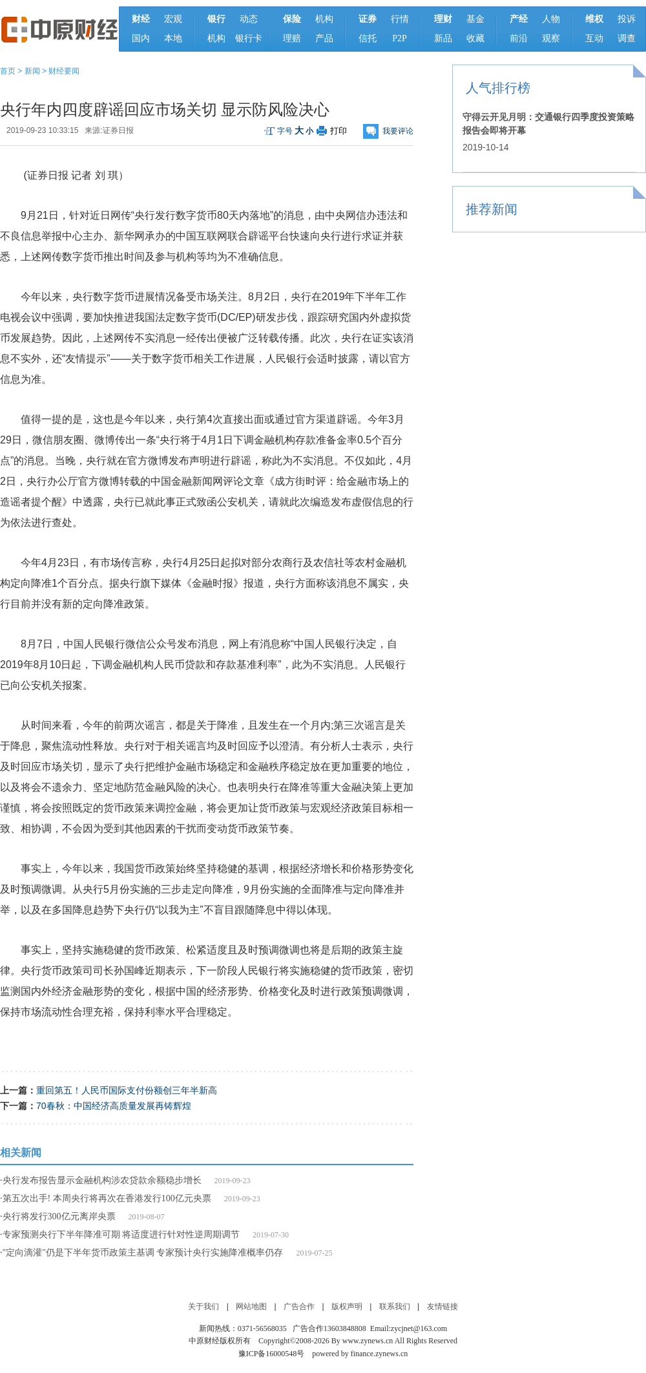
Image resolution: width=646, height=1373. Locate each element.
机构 (216, 38)
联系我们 (394, 1306)
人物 (551, 19)
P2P (399, 38)
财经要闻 (63, 71)
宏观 (173, 19)
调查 (627, 38)
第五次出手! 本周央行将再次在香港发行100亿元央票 (107, 1198)
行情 (400, 19)
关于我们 (203, 1306)
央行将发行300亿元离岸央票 (59, 1216)
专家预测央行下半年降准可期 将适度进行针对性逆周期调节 (121, 1234)
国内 (141, 38)
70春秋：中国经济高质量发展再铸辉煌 (113, 1106)
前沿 (519, 38)
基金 (475, 19)
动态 (249, 19)
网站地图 (251, 1306)
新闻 (32, 71)
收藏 (475, 38)
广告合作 (299, 1306)
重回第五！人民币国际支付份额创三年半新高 (126, 1090)
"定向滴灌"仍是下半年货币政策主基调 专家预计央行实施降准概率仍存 (143, 1252)
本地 (173, 38)
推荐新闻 (491, 209)
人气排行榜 (498, 88)
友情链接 (442, 1306)
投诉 (627, 19)
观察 (551, 38)
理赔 (292, 38)
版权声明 (346, 1306)
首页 (8, 71)
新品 (443, 38)
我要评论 (397, 131)
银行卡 (248, 38)
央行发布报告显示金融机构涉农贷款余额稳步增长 (102, 1180)
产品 (324, 38)
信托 (368, 38)
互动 (594, 38)
